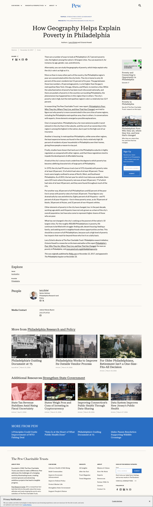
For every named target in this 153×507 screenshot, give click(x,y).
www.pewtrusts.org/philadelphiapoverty (81, 249)
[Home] (29, 459)
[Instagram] (120, 489)
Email (124, 164)
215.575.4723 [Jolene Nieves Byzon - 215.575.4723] (44, 313)
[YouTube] (130, 489)
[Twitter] (127, 489)
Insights (82, 464)
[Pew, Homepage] (76, 5)
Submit (132, 173)
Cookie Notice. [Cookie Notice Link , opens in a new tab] (27, 505)
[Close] (149, 502)
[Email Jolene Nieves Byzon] (40, 315)
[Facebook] (117, 489)
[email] (40, 301)
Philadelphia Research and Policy (51, 329)
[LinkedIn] (124, 489)
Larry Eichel (43, 290)
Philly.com (73, 253)
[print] (26, 59)
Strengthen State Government (64, 378)
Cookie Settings (117, 502)
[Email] (131, 168)
